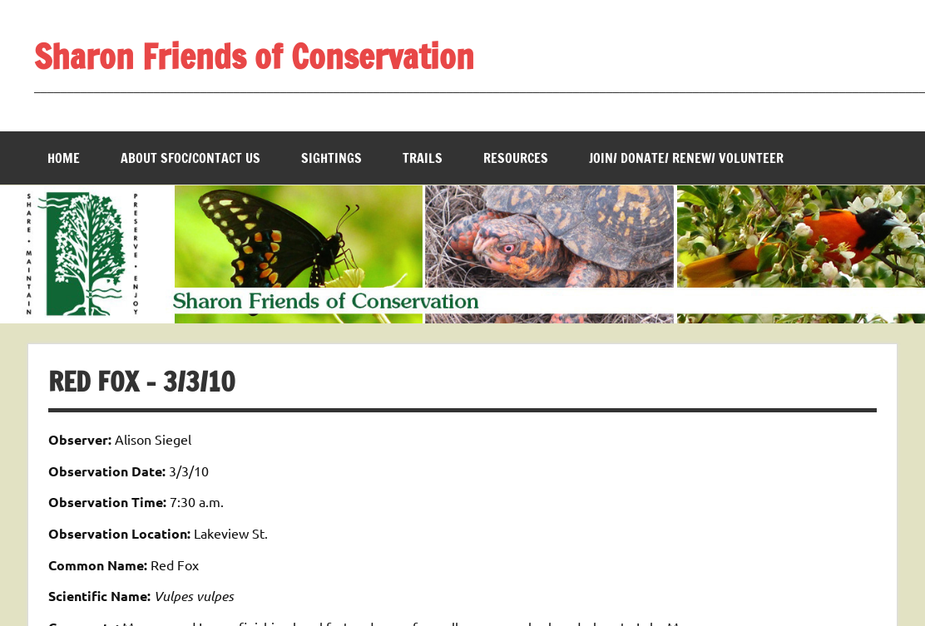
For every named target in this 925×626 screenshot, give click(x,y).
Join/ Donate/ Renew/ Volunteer (686, 158)
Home (63, 158)
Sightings (331, 158)
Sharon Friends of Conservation (254, 56)
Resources (515, 158)
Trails (423, 158)
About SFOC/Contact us (190, 158)
